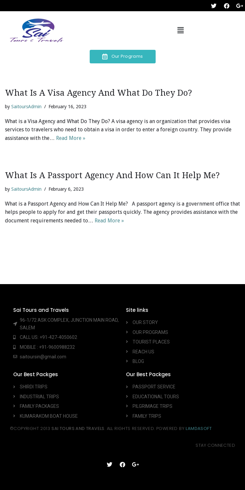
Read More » (70, 138)
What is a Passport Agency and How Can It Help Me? (112, 175)
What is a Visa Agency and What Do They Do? (98, 93)
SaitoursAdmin (26, 106)
